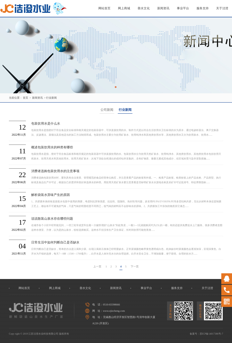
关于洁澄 (222, 8)
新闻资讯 (163, 8)
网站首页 (104, 8)
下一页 (135, 266)
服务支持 (202, 8)
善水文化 (144, 8)
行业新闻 (51, 97)
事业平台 (183, 8)
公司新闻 (106, 110)
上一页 (97, 266)
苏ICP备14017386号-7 (211, 333)
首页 (25, 97)
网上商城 (124, 8)
